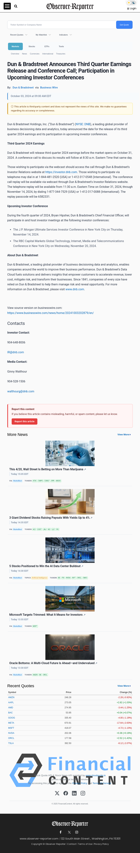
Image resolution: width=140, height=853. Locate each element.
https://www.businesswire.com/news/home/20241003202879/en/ (50, 313)
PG (57, 529)
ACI (34, 529)
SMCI (85, 578)
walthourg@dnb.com (20, 391)
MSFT (35, 626)
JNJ (44, 529)
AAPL (11, 702)
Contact (71, 844)
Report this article (24, 421)
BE (59, 578)
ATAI (34, 481)
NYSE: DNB (83, 124)
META (11, 723)
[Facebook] (65, 793)
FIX (63, 578)
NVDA (68, 578)
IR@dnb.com (15, 352)
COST (39, 529)
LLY (53, 529)
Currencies (34, 54)
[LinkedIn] (74, 793)
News (24, 54)
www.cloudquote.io (95, 775)
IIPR (52, 481)
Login (133, 8)
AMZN (35, 675)
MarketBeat (17, 481)
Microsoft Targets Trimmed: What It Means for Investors (47, 614)
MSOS (58, 481)
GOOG (11, 718)
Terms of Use (85, 844)
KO (49, 529)
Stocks (32, 46)
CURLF (46, 481)
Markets (15, 46)
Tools (61, 46)
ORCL (79, 578)
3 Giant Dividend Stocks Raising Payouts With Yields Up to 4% (50, 517)
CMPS (40, 481)
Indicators (63, 35)
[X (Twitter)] (57, 793)
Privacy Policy (79, 783)
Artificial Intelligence (39, 578)
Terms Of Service (102, 783)
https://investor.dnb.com (61, 172)
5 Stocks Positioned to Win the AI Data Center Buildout (46, 566)
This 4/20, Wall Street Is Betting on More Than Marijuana (47, 469)
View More (123, 434)
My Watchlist (41, 35)
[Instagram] (83, 793)
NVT (73, 578)
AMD (10, 707)
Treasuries (60, 54)
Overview (15, 54)
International (47, 54)
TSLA (11, 743)
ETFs (46, 46)
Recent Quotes (16, 35)
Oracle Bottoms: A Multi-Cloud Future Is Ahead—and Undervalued (53, 663)
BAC (10, 712)
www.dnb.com (74, 289)
